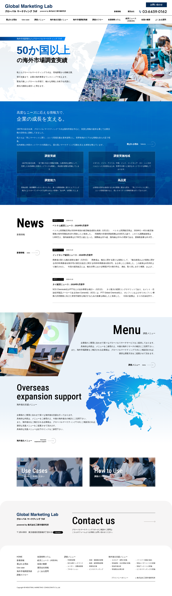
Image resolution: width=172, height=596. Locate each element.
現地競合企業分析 (118, 569)
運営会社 (131, 11)
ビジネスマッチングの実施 (146, 569)
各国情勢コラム (114, 20)
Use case (25, 20)
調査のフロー (97, 20)
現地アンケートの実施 (144, 566)
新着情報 (117, 11)
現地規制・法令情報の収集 (121, 563)
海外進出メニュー (31, 441)
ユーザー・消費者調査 (75, 566)
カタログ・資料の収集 (119, 560)
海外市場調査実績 (80, 20)
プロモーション (72, 569)
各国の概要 (145, 20)
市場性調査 (71, 560)
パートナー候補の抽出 (144, 560)
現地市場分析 (116, 566)
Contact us (93, 520)
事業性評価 (93, 566)
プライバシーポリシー (119, 578)
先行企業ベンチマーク (75, 563)
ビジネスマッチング (96, 569)
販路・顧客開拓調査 (96, 563)
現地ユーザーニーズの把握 (146, 563)
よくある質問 (160, 20)
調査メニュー (39, 20)
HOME (19, 557)
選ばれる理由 (11, 20)
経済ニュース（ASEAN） (131, 20)
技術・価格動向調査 (96, 560)
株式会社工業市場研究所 (146, 578)
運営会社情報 (43, 568)
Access (58, 532)
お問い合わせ (156, 5)
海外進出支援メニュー (59, 20)
